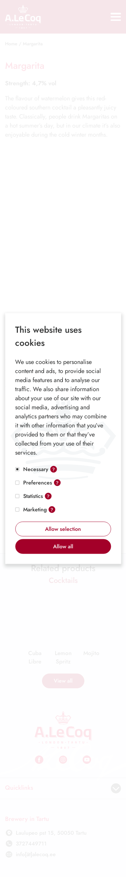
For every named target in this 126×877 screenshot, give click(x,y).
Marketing (35, 509)
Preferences (37, 483)
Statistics (33, 496)
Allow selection (63, 529)
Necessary (35, 469)
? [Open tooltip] (53, 469)
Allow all (63, 546)
